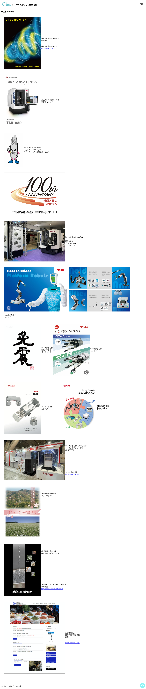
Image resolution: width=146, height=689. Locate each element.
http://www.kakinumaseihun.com (52, 589)
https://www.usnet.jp (48, 48)
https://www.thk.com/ (72, 474)
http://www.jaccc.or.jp (72, 643)
